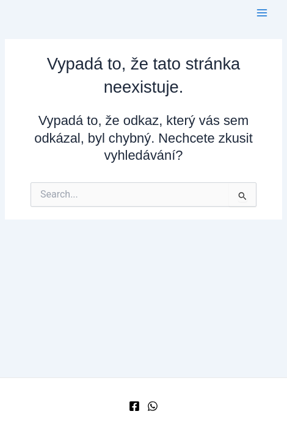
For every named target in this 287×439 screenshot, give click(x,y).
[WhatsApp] (152, 406)
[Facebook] (134, 406)
